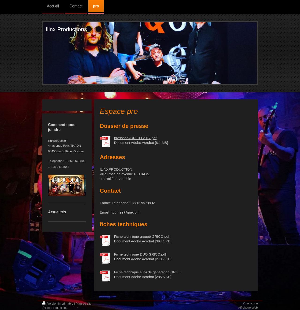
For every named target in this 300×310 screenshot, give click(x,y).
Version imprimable (58, 303)
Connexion (250, 303)
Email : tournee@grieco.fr (120, 212)
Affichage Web (248, 307)
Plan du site (84, 303)
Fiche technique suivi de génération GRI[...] (148, 272)
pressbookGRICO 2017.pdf (135, 138)
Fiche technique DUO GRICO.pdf (140, 254)
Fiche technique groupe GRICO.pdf (141, 236)
